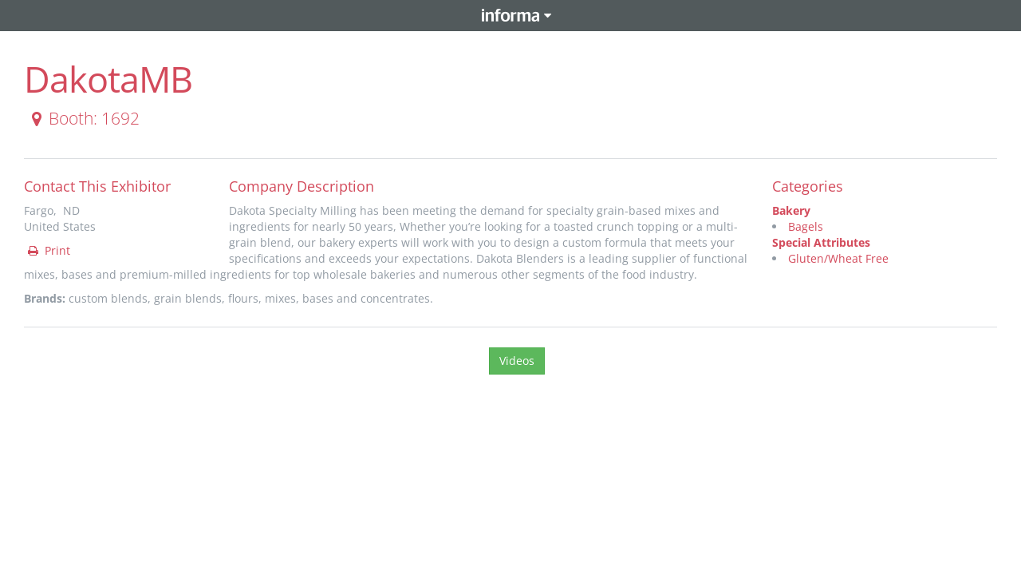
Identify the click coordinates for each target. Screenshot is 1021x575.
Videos (516, 360)
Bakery (791, 210)
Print (48, 250)
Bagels (805, 226)
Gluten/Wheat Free (838, 258)
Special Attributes (821, 242)
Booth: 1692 (83, 118)
